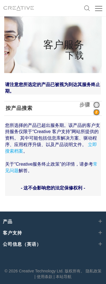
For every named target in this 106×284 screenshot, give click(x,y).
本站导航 (64, 276)
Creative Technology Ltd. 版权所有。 (52, 271)
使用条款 (45, 276)
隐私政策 (93, 271)
